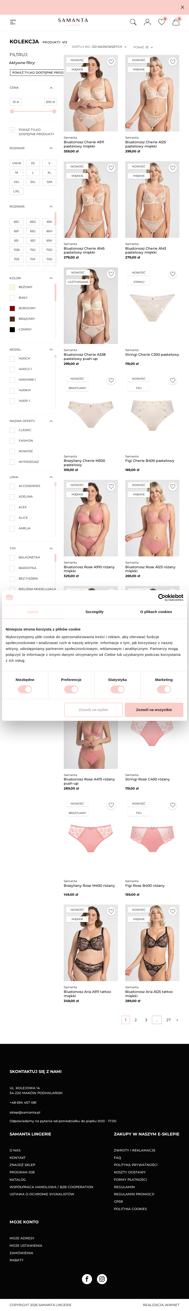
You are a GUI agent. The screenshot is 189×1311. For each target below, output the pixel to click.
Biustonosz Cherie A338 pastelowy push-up (85, 356)
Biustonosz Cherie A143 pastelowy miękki (145, 250)
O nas (15, 1150)
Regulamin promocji (134, 1194)
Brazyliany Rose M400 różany (89, 885)
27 (168, 1020)
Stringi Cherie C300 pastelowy (152, 354)
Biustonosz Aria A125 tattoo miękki (149, 993)
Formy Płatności (130, 1180)
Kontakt (18, 1158)
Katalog (18, 1180)
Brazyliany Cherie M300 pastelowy (84, 462)
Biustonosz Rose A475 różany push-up (89, 781)
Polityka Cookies (130, 1209)
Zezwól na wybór (93, 710)
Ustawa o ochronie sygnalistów (42, 1194)
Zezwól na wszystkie (154, 710)
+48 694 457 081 (23, 1102)
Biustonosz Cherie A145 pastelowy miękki (84, 250)
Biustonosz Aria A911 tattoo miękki (87, 993)
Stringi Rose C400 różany (147, 779)
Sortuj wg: (81, 47)
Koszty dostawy (130, 1172)
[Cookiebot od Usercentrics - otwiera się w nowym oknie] (161, 597)
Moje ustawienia (26, 1245)
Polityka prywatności (136, 1165)
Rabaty (17, 1260)
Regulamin (124, 1187)
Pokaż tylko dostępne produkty (44, 72)
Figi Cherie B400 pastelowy (149, 460)
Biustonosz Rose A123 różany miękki (150, 569)
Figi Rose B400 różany (145, 885)
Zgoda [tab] (33, 612)
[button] (182, 7)
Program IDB (22, 1172)
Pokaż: (138, 47)
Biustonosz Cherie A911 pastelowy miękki (84, 144)
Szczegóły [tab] (94, 612)
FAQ (117, 1158)
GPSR (118, 1201)
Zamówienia (21, 1253)
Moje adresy (22, 1238)
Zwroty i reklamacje (135, 1150)
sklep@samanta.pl (25, 1112)
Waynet (172, 1305)
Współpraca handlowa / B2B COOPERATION (51, 1187)
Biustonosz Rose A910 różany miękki (89, 569)
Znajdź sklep (22, 1165)
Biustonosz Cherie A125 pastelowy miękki (145, 144)
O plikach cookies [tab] (156, 612)
